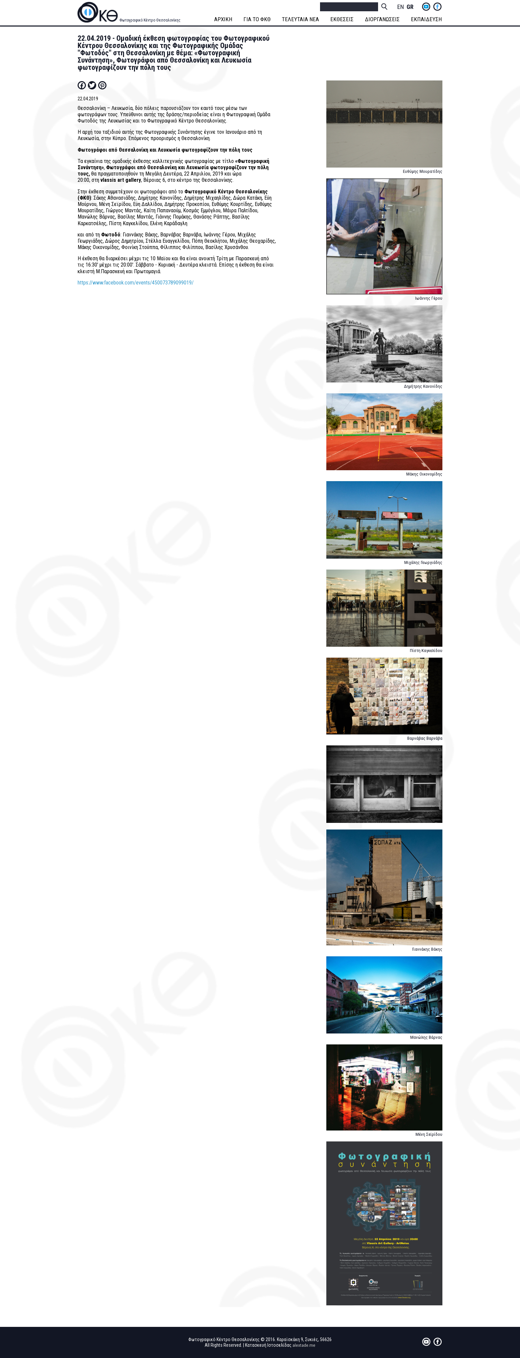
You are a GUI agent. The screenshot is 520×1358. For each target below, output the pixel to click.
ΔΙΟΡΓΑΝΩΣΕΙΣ (382, 19)
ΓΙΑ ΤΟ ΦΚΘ (257, 19)
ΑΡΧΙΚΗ (224, 19)
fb (437, 7)
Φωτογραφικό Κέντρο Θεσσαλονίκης (149, 20)
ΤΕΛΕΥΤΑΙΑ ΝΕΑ (301, 19)
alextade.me (303, 1345)
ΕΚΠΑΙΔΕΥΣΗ (427, 19)
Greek (410, 7)
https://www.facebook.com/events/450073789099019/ (136, 282)
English (400, 7)
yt (426, 7)
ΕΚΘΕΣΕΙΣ (342, 19)
